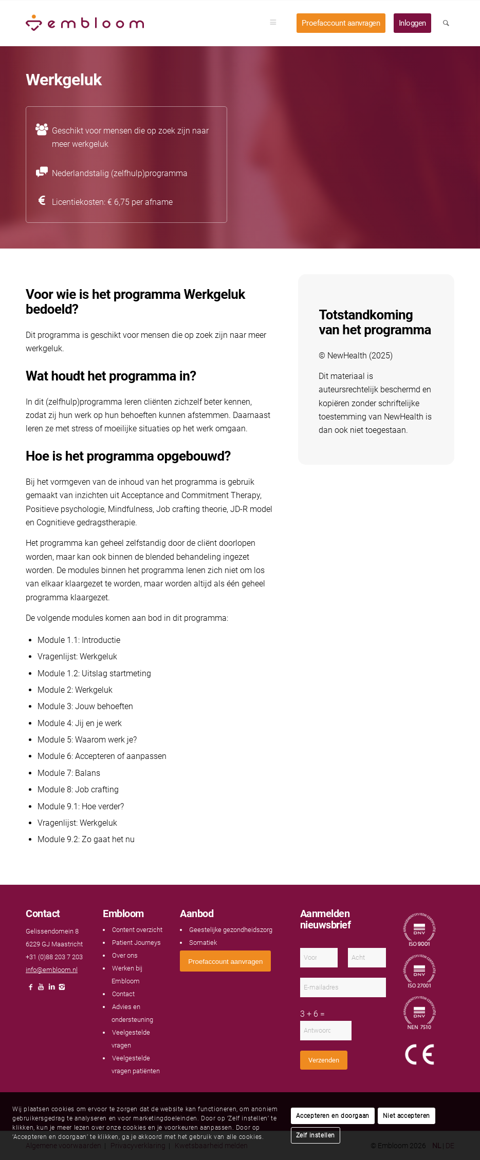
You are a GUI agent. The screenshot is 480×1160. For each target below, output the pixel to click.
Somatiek (203, 942)
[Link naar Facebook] (31, 990)
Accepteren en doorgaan (333, 1115)
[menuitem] (276, 23)
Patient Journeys (136, 942)
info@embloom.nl (52, 970)
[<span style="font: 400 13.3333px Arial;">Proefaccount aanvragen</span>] (225, 961)
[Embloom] (85, 23)
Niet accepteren (406, 1115)
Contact (123, 994)
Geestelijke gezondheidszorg (230, 930)
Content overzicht (137, 930)
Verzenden (323, 1060)
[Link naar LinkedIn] (51, 990)
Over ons (125, 955)
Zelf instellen (315, 1135)
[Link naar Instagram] (62, 990)
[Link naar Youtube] (41, 990)
